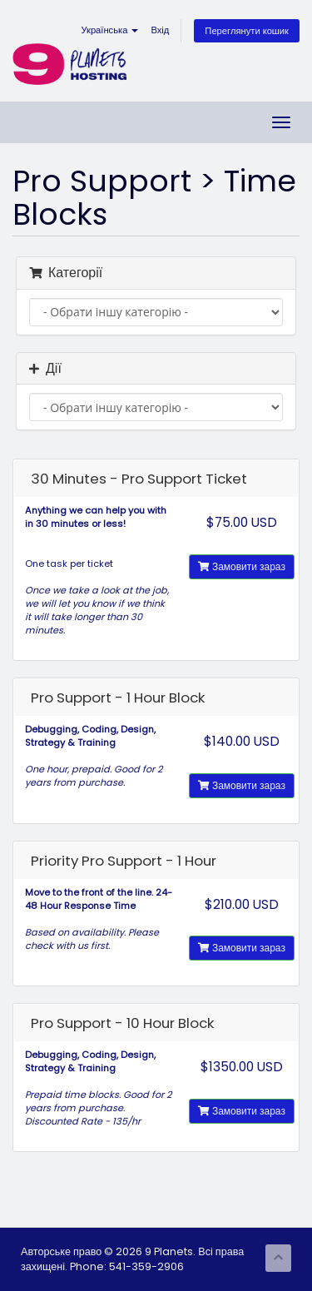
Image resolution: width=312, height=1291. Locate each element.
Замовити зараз (241, 566)
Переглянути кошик (247, 30)
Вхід (160, 30)
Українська (109, 30)
